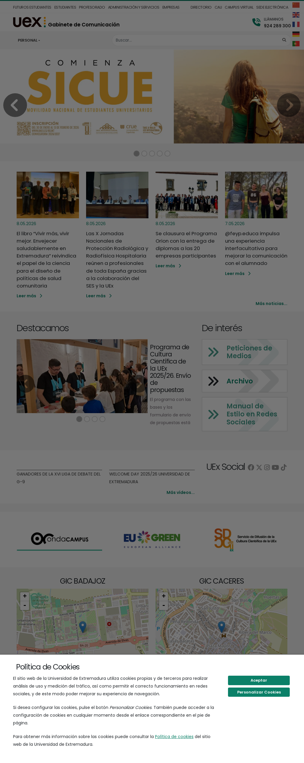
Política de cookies (174, 737)
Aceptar (259, 680)
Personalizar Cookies (259, 692)
